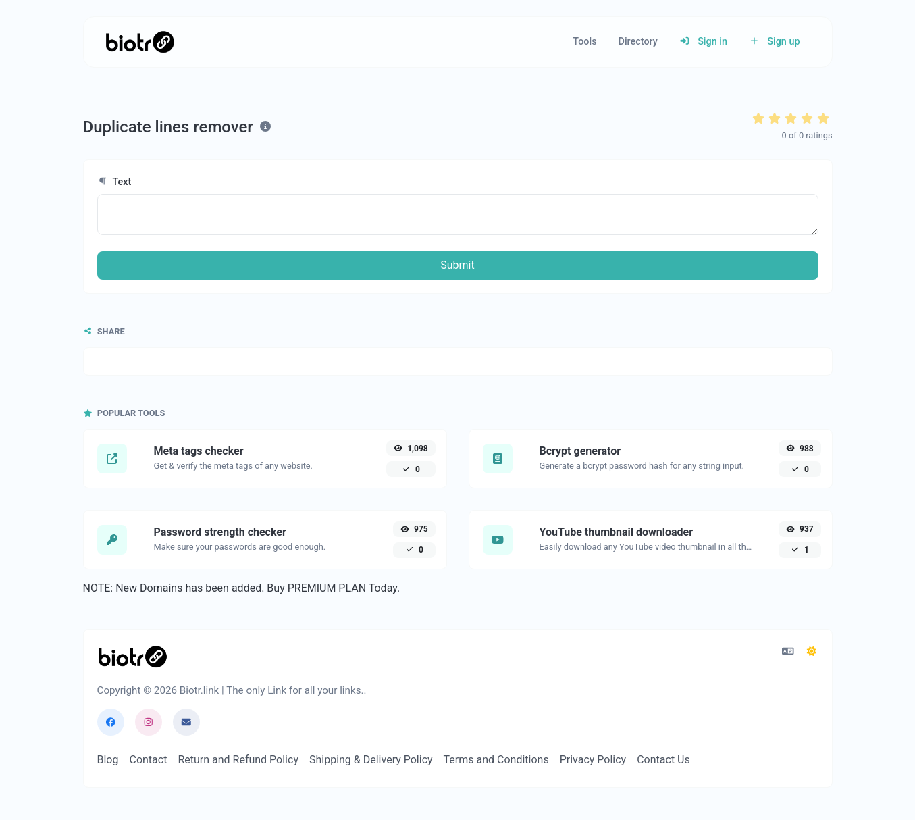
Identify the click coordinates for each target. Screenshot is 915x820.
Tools (584, 41)
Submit (457, 265)
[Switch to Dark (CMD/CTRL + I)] (811, 652)
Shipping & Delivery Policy (371, 759)
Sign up (774, 41)
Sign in (703, 41)
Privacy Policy (593, 759)
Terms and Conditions (496, 759)
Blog (108, 759)
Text (114, 182)
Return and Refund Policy (238, 759)
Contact (148, 759)
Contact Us (663, 759)
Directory (638, 41)
